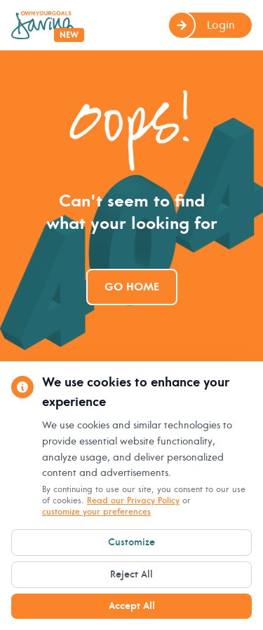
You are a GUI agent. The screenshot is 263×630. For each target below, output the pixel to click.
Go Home (131, 287)
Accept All (132, 606)
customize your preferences (96, 512)
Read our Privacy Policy (133, 501)
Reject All (131, 574)
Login (201, 25)
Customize (131, 542)
